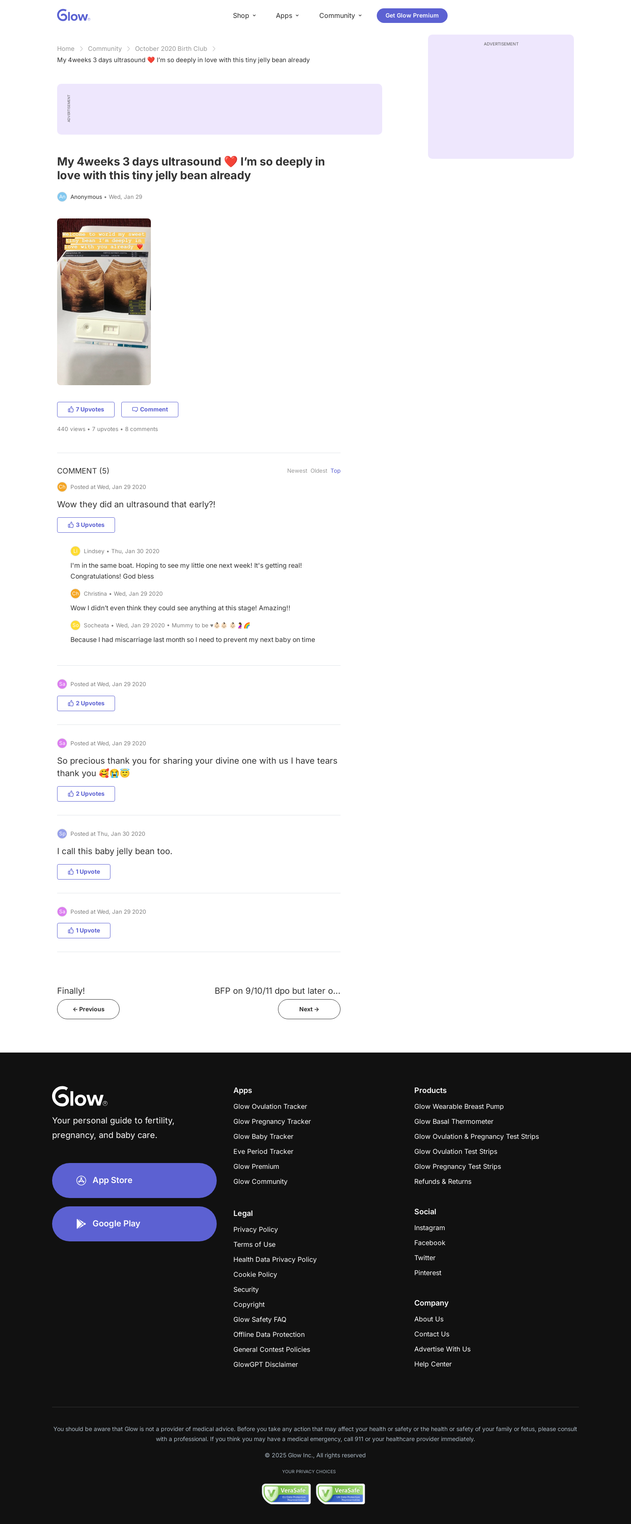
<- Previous (89, 1009)
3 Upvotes (86, 524)
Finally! (71, 990)
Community (105, 49)
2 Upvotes (86, 703)
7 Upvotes (86, 409)
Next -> (309, 1009)
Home (66, 49)
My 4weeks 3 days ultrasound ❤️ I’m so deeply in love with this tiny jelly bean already (183, 60)
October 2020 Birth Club (171, 49)
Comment (150, 409)
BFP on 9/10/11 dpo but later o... (278, 990)
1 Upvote (84, 871)
